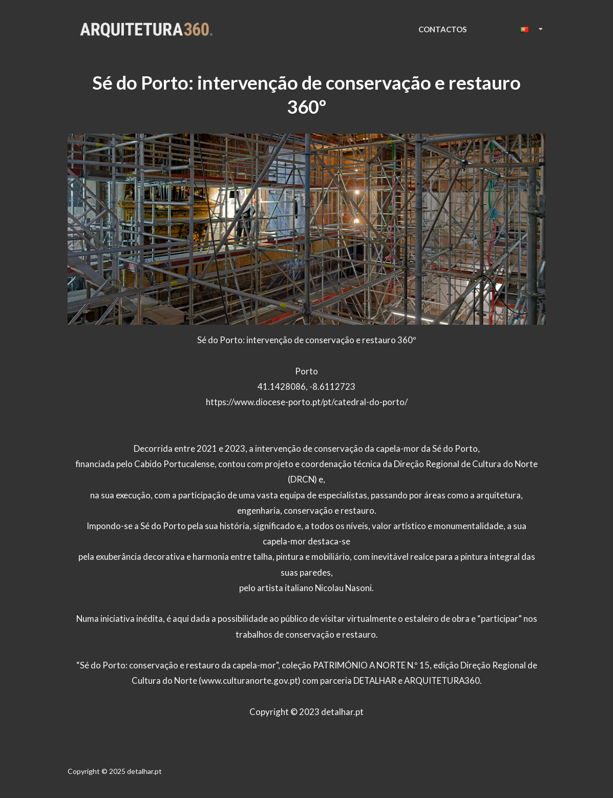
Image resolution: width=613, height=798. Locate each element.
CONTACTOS (442, 29)
